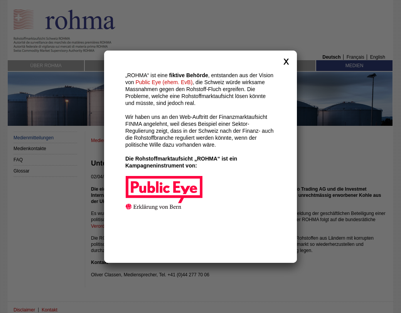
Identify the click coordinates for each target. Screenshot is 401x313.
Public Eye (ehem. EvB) (163, 81)
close (286, 60)
